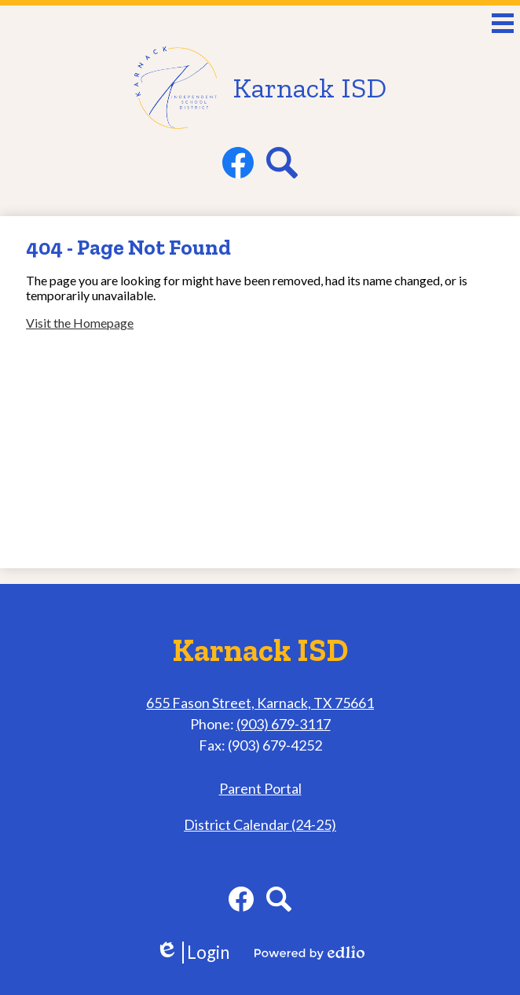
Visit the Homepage (80, 322)
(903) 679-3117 (283, 723)
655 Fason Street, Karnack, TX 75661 (260, 702)
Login (192, 953)
